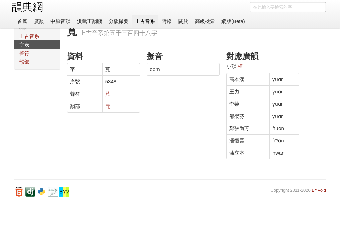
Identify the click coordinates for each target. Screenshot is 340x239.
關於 (183, 21)
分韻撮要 (118, 21)
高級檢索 (205, 21)
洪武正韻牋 (89, 21)
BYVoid (319, 190)
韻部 (24, 62)
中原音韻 (60, 21)
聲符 (24, 53)
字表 (24, 44)
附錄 (167, 21)
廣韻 (39, 21)
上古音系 (145, 21)
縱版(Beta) (233, 21)
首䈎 (22, 21)
